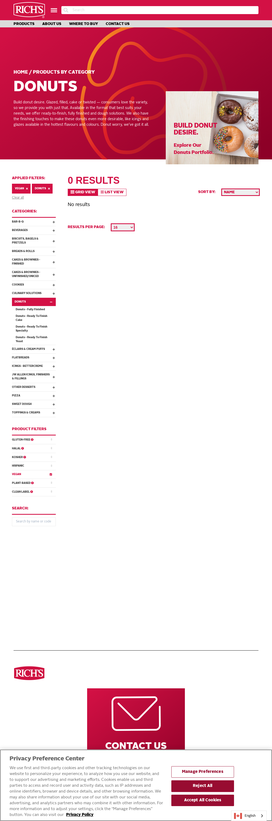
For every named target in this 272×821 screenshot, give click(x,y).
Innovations (109, 577)
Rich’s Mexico (194, 583)
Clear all (18, 197)
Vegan (21, 188)
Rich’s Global (194, 571)
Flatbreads (33, 357)
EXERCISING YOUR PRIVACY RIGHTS (113, 614)
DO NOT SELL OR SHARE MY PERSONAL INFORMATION (121, 603)
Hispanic (32, 465)
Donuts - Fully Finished (30, 309)
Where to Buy (83, 24)
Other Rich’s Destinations (198, 549)
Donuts (42, 188)
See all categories (31, 565)
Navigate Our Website (114, 549)
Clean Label (32, 491)
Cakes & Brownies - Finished (33, 261)
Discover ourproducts (30, 549)
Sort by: (206, 192)
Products (24, 24)
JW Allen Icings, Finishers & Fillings (33, 376)
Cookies (33, 284)
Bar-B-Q (33, 221)
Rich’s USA (191, 577)
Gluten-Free (32, 439)
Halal (32, 448)
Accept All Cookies (203, 800)
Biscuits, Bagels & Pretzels (33, 240)
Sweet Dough (33, 404)
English (245, 816)
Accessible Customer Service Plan (130, 622)
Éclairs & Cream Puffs (33, 349)
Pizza (33, 395)
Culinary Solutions (33, 293)
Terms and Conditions (118, 589)
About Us (51, 24)
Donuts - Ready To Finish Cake (31, 318)
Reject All (202, 786)
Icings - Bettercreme (33, 366)
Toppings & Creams (33, 412)
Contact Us (118, 24)
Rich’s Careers (195, 565)
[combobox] (249, 816)
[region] (136, 785)
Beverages (33, 230)
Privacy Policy (111, 595)
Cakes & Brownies (30, 600)
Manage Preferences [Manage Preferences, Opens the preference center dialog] (202, 772)
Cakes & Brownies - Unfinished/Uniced (33, 274)
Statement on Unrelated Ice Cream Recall (130, 630)
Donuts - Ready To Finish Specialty (31, 328)
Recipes (105, 571)
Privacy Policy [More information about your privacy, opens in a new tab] (80, 815)
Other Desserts (33, 387)
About (103, 583)
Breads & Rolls (33, 251)
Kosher (32, 457)
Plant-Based (32, 482)
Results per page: (86, 227)
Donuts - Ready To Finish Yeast (31, 339)
